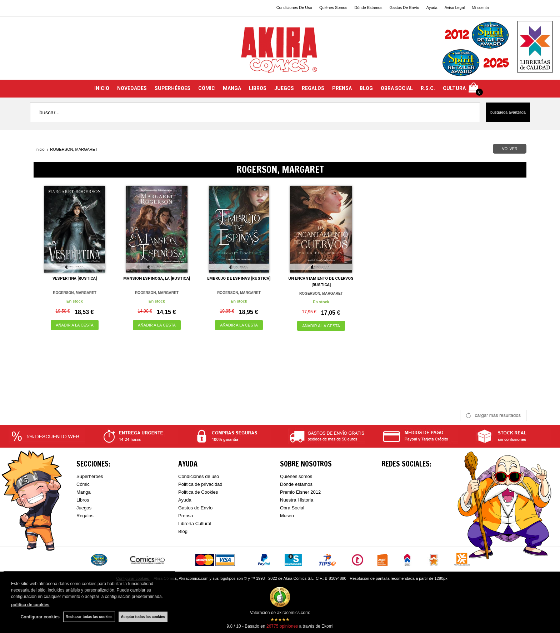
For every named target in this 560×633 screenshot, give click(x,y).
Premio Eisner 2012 (300, 492)
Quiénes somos (296, 476)
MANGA (232, 88)
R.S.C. (428, 88)
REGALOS (313, 88)
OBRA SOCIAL (397, 88)
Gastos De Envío (404, 7)
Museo (287, 515)
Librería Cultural (194, 523)
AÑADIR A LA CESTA (75, 325)
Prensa (185, 515)
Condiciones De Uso (294, 7)
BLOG (366, 88)
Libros (82, 500)
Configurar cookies (40, 616)
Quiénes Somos (333, 7)
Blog (183, 531)
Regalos (85, 515)
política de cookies (30, 604)
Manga (83, 492)
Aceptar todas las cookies (143, 617)
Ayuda (432, 7)
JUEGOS (284, 88)
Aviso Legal (455, 7)
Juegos (83, 507)
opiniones (282, 626)
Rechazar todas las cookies (89, 617)
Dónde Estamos (368, 7)
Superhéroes (89, 476)
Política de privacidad (200, 484)
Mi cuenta (480, 7)
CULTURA (454, 88)
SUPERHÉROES (172, 88)
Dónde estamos (296, 484)
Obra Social (292, 507)
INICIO (101, 88)
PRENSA (342, 88)
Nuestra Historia (296, 500)
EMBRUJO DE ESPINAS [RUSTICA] (238, 278)
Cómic (83, 484)
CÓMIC (206, 88)
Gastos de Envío (195, 507)
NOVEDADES (132, 88)
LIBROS (257, 88)
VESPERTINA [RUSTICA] (74, 278)
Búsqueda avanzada (508, 112)
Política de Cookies (198, 492)
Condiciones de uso (198, 476)
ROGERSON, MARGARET (74, 293)
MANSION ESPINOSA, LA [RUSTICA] (156, 278)
